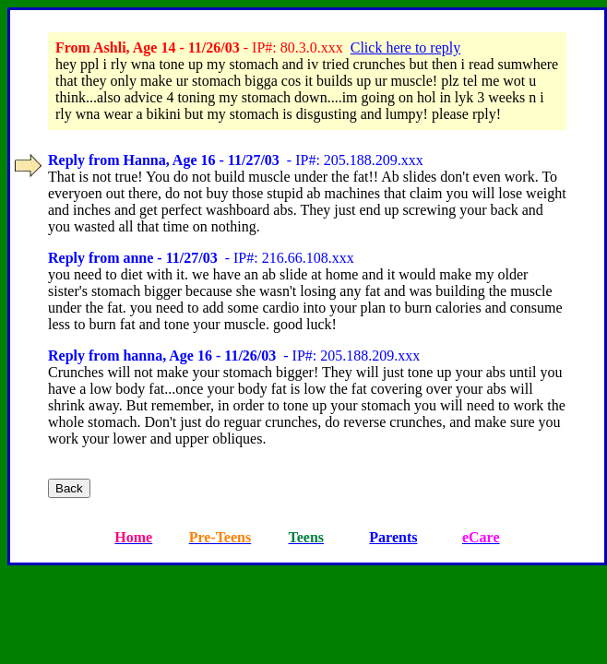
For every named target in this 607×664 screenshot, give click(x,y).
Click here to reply (406, 47)
